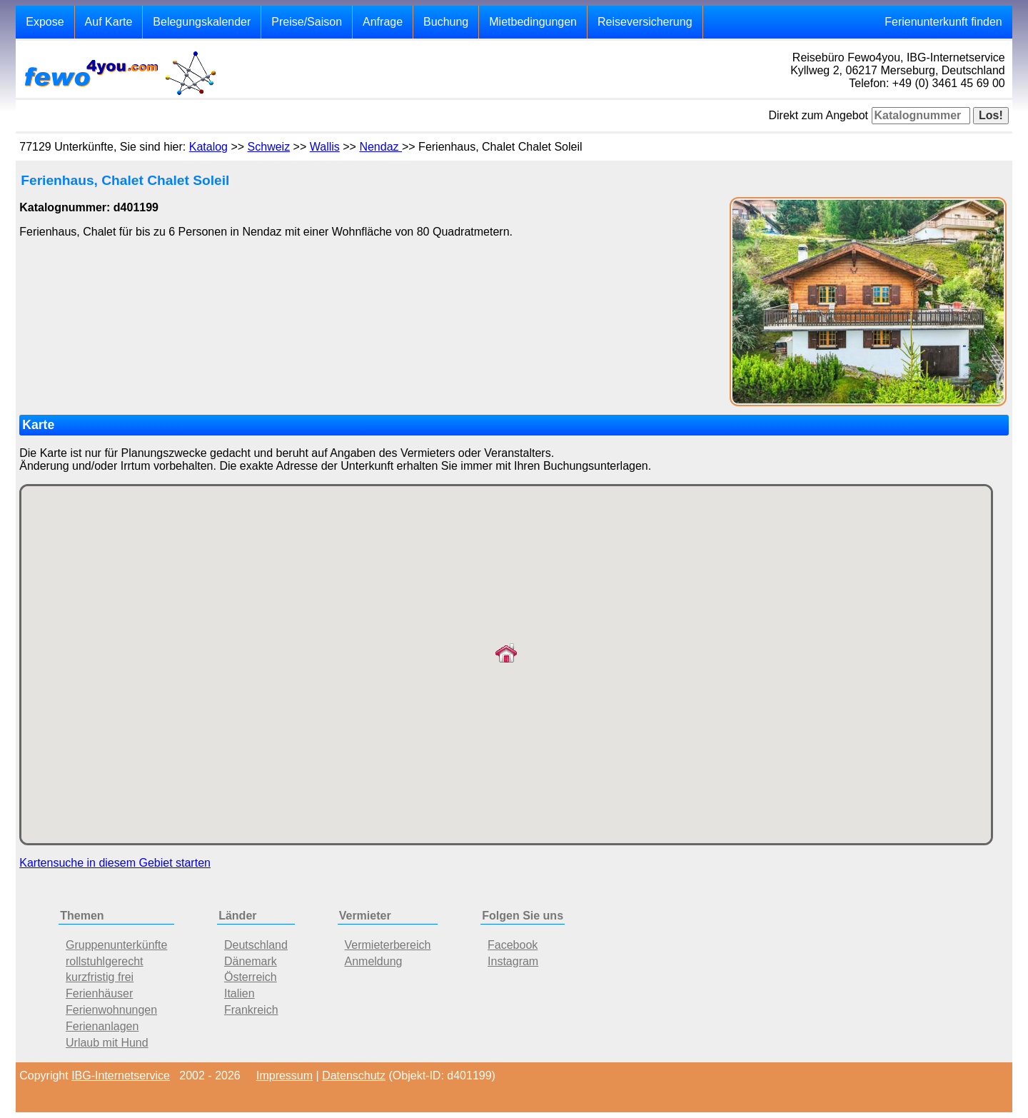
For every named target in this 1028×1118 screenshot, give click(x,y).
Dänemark (250, 961)
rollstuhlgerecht (104, 961)
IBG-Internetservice (120, 1075)
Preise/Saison (306, 22)
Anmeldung (374, 961)
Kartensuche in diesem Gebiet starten (115, 863)
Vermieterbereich (388, 945)
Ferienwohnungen (111, 1010)
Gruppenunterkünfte (116, 945)
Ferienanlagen (102, 1026)
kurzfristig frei (99, 977)
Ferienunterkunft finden (943, 22)
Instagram (513, 961)
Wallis (325, 147)
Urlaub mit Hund (107, 1043)
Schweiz (269, 147)
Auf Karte (109, 22)
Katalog (208, 147)
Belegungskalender (202, 22)
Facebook (513, 945)
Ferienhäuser (99, 993)
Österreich (250, 977)
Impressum (284, 1075)
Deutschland (256, 945)
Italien (239, 993)
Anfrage (383, 22)
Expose (45, 22)
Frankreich (251, 1010)
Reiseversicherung (645, 22)
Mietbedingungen (533, 22)
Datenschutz (354, 1075)
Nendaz (380, 147)
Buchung (445, 22)
